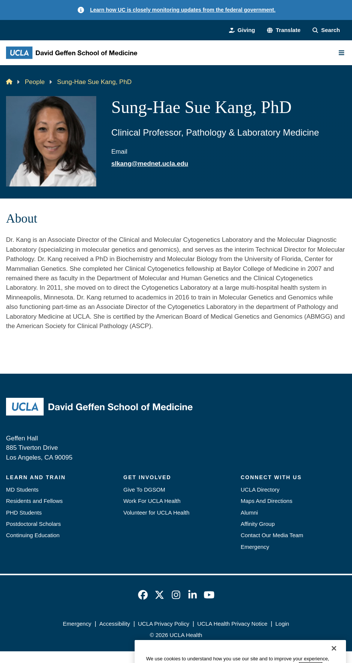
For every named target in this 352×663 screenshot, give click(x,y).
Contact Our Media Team (272, 535)
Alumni (249, 512)
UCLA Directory (260, 489)
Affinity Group (258, 524)
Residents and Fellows (34, 501)
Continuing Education (32, 535)
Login (282, 623)
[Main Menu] (341, 52)
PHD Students (24, 512)
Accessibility (114, 623)
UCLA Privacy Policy (164, 623)
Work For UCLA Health (152, 501)
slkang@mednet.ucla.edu (149, 163)
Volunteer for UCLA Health (156, 512)
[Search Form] (326, 30)
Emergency (255, 547)
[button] (283, 30)
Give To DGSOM (144, 489)
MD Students (22, 489)
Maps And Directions (266, 501)
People (35, 82)
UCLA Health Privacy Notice (232, 623)
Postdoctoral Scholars (33, 524)
